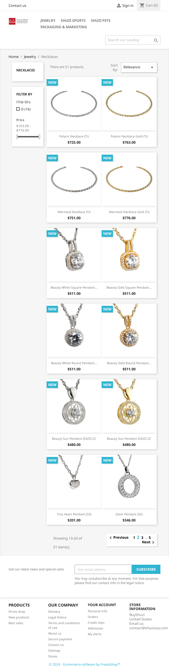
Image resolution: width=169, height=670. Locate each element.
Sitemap (54, 650)
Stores (52, 656)
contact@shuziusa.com (148, 627)
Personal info (97, 611)
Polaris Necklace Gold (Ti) (129, 136)
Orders (93, 617)
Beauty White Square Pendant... (74, 287)
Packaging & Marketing (63, 26)
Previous (118, 537)
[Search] (132, 40)
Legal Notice (57, 617)
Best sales (16, 623)
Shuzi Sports (73, 20)
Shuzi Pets (100, 20)
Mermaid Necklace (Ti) (74, 212)
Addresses (95, 628)
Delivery (54, 611)
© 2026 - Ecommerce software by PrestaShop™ (84, 664)
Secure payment (60, 639)
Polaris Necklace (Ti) (74, 136)
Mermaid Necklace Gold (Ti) (129, 212)
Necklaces (25, 70)
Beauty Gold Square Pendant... (129, 287)
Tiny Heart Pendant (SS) (74, 514)
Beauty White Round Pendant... (74, 363)
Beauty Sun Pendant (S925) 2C (74, 438)
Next (149, 542)
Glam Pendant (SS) (129, 514)
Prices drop (17, 611)
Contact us (17, 5)
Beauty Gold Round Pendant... (129, 363)
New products (19, 617)
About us (54, 633)
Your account (102, 604)
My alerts (94, 634)
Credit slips (96, 622)
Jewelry (47, 20)
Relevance (139, 67)
